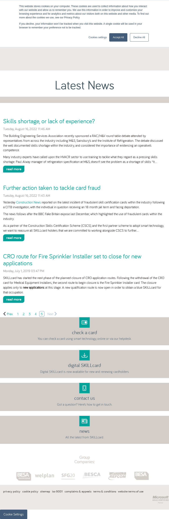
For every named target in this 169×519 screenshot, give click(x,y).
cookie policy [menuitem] (30, 491)
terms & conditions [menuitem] (104, 491)
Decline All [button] (139, 37)
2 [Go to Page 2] (24, 314)
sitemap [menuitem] (45, 491)
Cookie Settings (14, 514)
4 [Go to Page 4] (36, 314)
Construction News (28, 202)
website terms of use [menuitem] (130, 491)
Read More (13, 168)
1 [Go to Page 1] (18, 314)
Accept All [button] (118, 37)
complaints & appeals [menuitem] (78, 491)
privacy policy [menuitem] (11, 491)
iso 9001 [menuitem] (57, 491)
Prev (8, 314)
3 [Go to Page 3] (30, 314)
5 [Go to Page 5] (42, 314)
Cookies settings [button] (97, 37)
